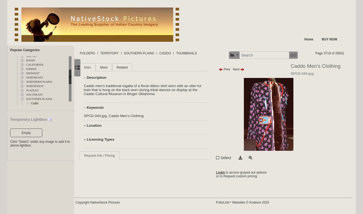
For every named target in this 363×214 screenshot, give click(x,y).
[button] (240, 55)
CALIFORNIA (35, 64)
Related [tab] (133, 67)
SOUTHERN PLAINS (39, 98)
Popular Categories (25, 50)
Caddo (35, 103)
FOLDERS (99, 53)
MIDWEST (33, 73)
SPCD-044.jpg (107, 116)
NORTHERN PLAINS (39, 81)
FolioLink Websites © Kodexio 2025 (248, 202)
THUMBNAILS (198, 53)
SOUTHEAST (34, 94)
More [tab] (115, 67)
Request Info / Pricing (111, 155)
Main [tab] (99, 67)
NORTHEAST (34, 77)
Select (231, 158)
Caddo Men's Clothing (138, 116)
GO (299, 55)
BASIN (30, 60)
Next (244, 69)
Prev (230, 69)
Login (226, 172)
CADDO (177, 53)
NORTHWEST (35, 86)
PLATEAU (32, 90)
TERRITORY (121, 53)
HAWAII (31, 68)
